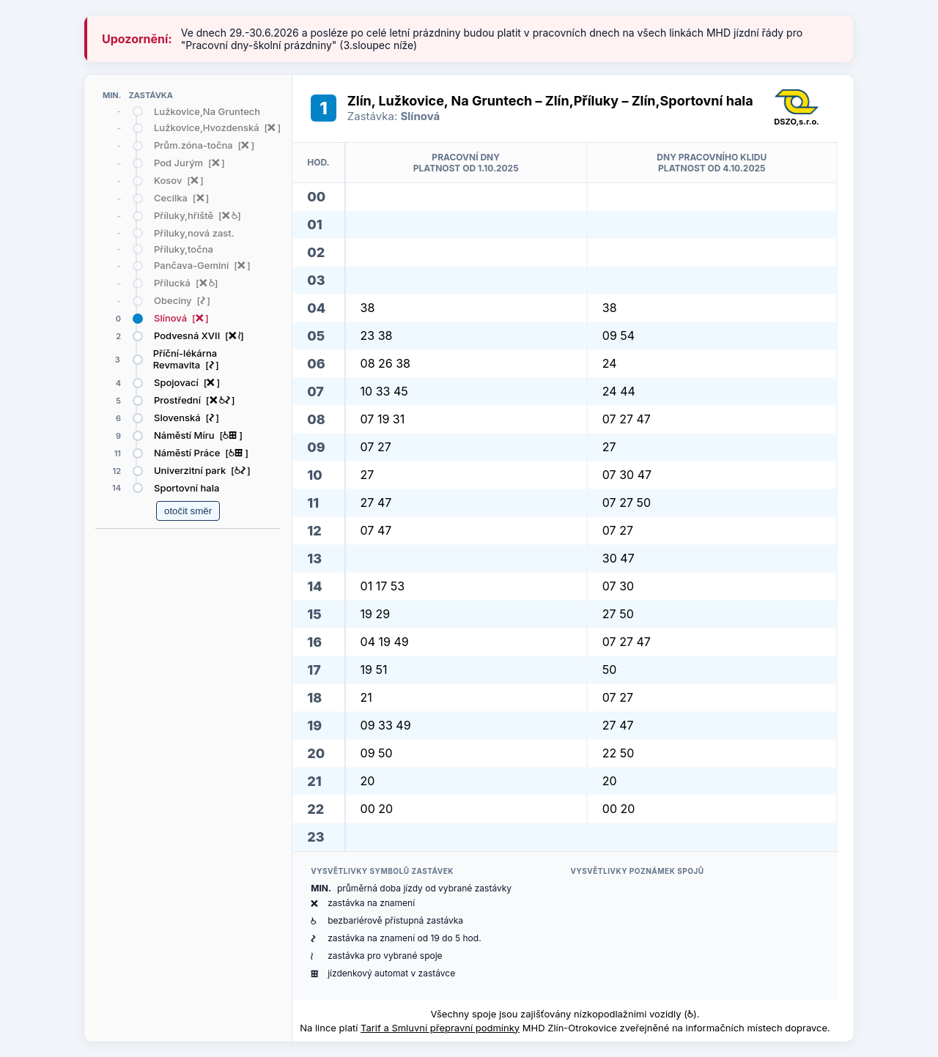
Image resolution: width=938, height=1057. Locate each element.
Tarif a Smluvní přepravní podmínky (440, 1028)
